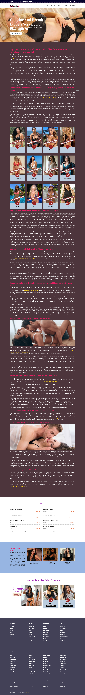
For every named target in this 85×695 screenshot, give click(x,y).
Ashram (30, 634)
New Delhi (45, 663)
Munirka (45, 657)
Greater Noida (31, 684)
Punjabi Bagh (46, 684)
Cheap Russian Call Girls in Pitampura (48, 418)
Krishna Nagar (13, 682)
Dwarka (30, 667)
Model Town (45, 651)
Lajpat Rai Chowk (13, 684)
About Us (53, 5)
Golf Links (62, 684)
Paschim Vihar (63, 673)
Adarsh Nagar (31, 628)
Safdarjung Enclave (14, 653)
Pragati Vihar (63, 675)
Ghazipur (12, 680)
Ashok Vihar (12, 671)
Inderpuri (12, 675)
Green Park (31, 686)
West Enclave (63, 644)
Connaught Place (32, 653)
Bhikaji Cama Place (32, 636)
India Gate (12, 677)
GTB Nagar (12, 626)
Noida (44, 667)
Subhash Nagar (13, 665)
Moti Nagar (45, 653)
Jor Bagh (62, 653)
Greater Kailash (32, 682)
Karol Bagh (45, 632)
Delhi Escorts (29, 692)
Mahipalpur (45, 640)
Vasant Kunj (62, 632)
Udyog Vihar (62, 626)
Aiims (30, 630)
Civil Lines (31, 651)
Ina (10, 636)
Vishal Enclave (63, 640)
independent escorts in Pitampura (25, 258)
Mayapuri (45, 644)
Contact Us (72, 5)
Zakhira (61, 646)
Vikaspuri (62, 638)
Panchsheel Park (63, 669)
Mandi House (62, 665)
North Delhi (45, 671)
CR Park (30, 655)
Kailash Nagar (63, 657)
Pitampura (45, 682)
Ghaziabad (62, 649)
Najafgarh (62, 682)
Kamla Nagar (46, 630)
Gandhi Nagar (31, 677)
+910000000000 (14, 1)
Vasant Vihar (62, 634)
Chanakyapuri (31, 644)
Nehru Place (45, 661)
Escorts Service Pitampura (18, 486)
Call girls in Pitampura (31, 290)
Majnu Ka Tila (63, 663)
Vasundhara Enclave (64, 636)
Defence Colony (32, 659)
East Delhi (31, 669)
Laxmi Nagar (46, 636)
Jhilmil (61, 651)
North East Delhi (46, 673)
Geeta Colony (31, 680)
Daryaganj (31, 657)
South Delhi (12, 661)
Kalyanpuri (45, 628)
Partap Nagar (63, 671)
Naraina (45, 659)
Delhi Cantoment (32, 661)
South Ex (11, 663)
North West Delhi (47, 675)
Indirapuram (12, 640)
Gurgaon (11, 628)
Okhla (44, 677)
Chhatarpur (31, 649)
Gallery (59, 5)
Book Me (17, 595)
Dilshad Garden (13, 669)
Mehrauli (45, 649)
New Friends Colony (47, 665)
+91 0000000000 (16, 35)
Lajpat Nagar (46, 634)
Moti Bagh (62, 677)
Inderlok (11, 638)
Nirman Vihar (46, 669)
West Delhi (62, 642)
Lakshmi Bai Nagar (14, 686)
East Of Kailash (32, 671)
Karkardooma (63, 659)
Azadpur (11, 673)
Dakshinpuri (12, 667)
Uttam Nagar (63, 628)
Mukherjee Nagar (47, 655)
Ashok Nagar (31, 626)
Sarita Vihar (12, 657)
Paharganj (45, 680)
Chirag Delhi (62, 686)
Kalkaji (44, 626)
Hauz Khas (12, 634)
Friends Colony (32, 675)
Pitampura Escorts (15, 58)
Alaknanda (31, 632)
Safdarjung (12, 651)
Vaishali (61, 630)
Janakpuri (12, 644)
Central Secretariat (33, 642)
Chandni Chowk (32, 646)
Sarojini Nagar (13, 659)
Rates (65, 5)
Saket (11, 655)
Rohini (11, 649)
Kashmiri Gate (63, 661)
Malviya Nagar (46, 642)
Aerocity (11, 632)
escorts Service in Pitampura (48, 97)
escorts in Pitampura (50, 381)
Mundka (61, 680)
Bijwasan (30, 638)
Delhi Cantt (31, 663)
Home (46, 5)
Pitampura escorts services (59, 224)
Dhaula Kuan (31, 665)
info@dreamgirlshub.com (26, 1)
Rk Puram (12, 646)
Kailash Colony (63, 655)
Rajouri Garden (46, 686)
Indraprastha (12, 642)
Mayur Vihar (45, 646)
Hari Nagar (12, 630)
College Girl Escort (67, 605)
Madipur (62, 667)
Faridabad (31, 673)
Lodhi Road (45, 638)
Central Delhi (31, 640)
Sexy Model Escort (50, 605)
